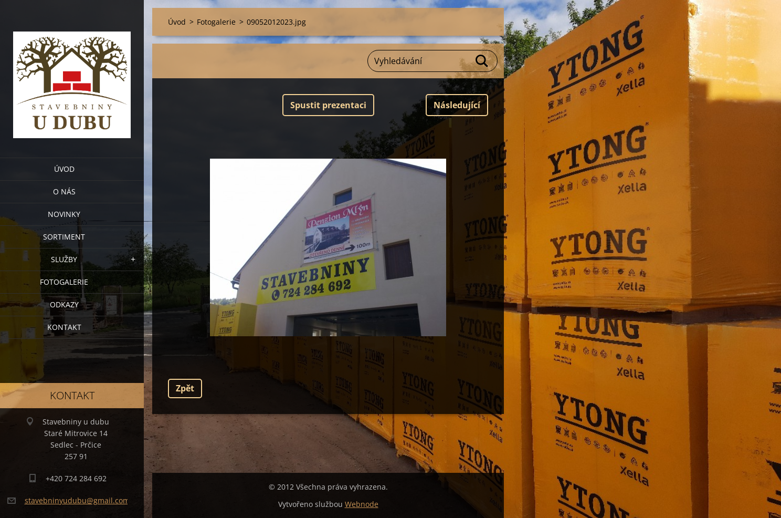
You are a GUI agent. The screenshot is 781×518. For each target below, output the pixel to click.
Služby (64, 259)
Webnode (361, 504)
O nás (64, 191)
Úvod (64, 169)
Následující (457, 105)
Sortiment (64, 237)
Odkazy (64, 304)
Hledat (482, 61)
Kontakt (64, 327)
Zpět (185, 388)
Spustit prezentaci (328, 105)
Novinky (64, 214)
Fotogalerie (64, 282)
